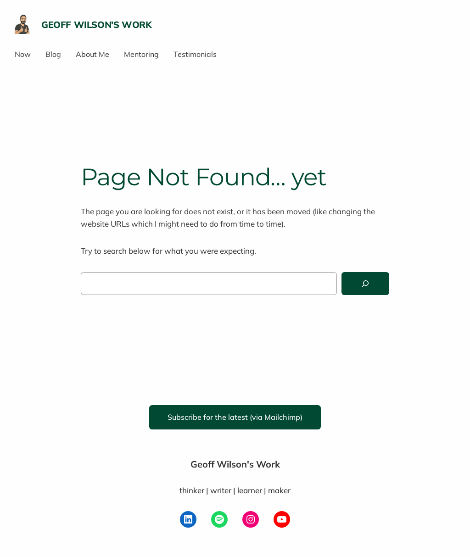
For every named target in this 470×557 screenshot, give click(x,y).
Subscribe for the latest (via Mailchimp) (235, 417)
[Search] (365, 283)
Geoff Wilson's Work (96, 24)
